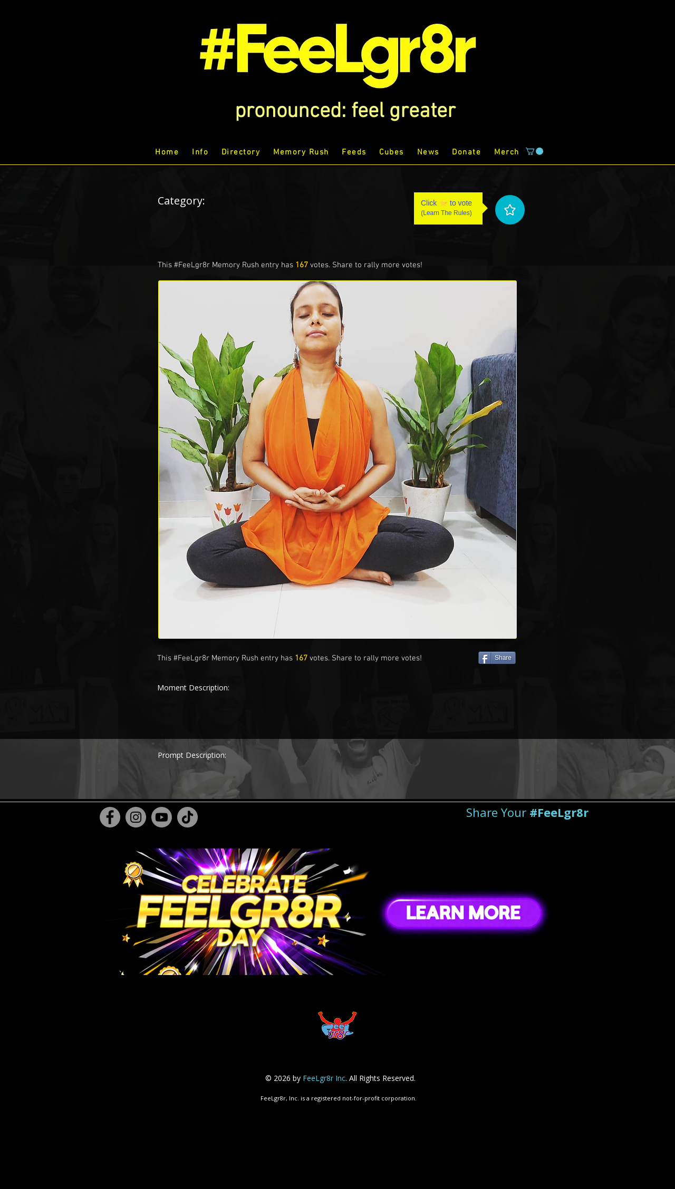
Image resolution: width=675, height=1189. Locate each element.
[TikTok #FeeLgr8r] (187, 817)
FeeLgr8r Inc (324, 1078)
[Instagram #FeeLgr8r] (136, 817)
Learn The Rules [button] (446, 213)
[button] (345, 111)
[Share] (497, 657)
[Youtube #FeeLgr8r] (161, 817)
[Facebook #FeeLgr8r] (110, 817)
